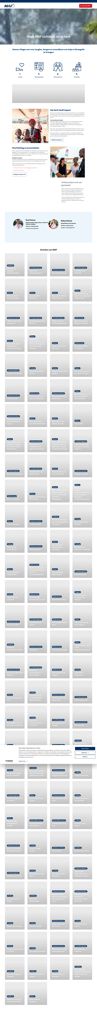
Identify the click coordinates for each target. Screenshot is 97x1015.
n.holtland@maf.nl (70, 227)
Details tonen (22, 1012)
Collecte (20, 77)
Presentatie (77, 77)
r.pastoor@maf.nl (34, 228)
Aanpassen (85, 1003)
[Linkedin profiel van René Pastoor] (27, 232)
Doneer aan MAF (86, 6)
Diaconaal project (39, 77)
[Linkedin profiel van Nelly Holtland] (62, 231)
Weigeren (85, 1007)
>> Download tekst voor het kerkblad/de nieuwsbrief (24, 168)
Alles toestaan (85, 999)
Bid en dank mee (58, 77)
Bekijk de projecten (57, 140)
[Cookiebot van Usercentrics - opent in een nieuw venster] (9, 1012)
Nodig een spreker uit (19, 174)
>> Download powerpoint (18, 170)
